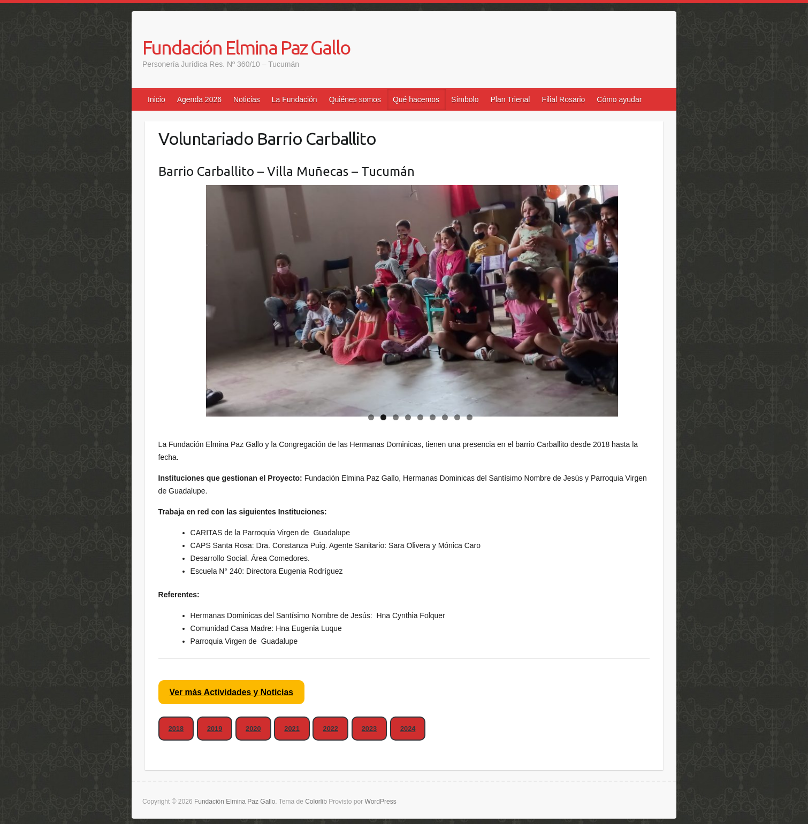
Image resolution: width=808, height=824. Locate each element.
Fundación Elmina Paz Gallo (246, 47)
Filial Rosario (563, 99)
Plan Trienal (510, 99)
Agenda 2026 (199, 99)
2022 (330, 729)
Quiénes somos (355, 99)
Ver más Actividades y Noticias (231, 692)
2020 (253, 729)
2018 (176, 729)
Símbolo (464, 99)
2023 (369, 729)
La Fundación (294, 99)
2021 (291, 729)
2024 (407, 729)
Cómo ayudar (619, 99)
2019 (214, 729)
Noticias (246, 99)
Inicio (156, 99)
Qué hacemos (416, 99)
